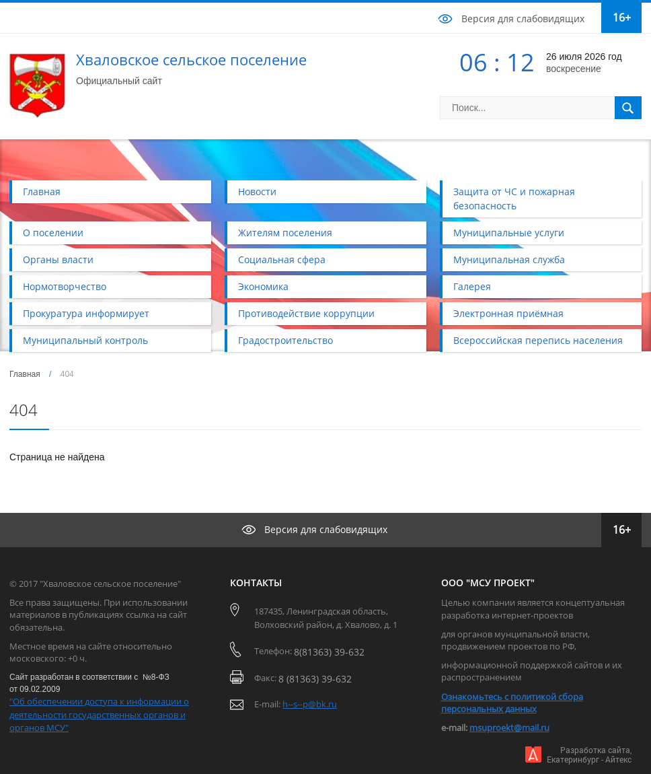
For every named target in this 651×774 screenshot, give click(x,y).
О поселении (53, 232)
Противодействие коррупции (306, 313)
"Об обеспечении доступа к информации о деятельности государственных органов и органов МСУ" (99, 714)
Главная (42, 191)
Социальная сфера (282, 259)
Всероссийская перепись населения (538, 340)
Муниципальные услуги (508, 232)
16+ (622, 17)
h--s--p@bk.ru (309, 704)
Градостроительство (285, 340)
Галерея (472, 286)
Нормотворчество (64, 286)
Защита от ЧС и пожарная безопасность (514, 198)
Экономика (263, 286)
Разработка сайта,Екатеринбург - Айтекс (589, 755)
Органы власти (58, 259)
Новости (257, 191)
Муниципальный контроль (85, 340)
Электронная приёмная (508, 313)
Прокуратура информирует (86, 313)
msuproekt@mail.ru (509, 728)
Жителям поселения (285, 232)
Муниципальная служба (509, 259)
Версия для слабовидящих (522, 18)
